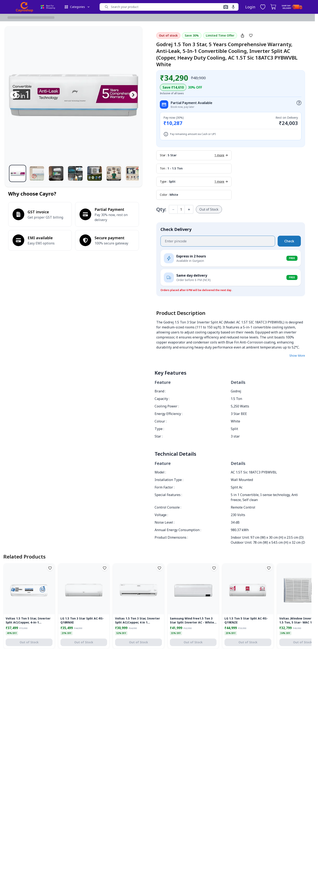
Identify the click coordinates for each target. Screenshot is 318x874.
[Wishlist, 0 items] (262, 6)
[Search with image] (225, 7)
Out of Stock (208, 209)
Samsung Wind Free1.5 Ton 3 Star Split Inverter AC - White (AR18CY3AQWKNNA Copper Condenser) (192, 620)
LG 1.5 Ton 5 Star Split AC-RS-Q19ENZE (246, 620)
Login (250, 6)
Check (289, 241)
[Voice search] (233, 7)
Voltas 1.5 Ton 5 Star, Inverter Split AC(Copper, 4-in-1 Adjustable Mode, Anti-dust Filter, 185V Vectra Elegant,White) (28, 620)
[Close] (303, 821)
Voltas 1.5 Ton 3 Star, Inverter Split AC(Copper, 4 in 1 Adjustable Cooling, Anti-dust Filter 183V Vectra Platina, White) (137, 620)
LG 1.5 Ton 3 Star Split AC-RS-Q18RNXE (82, 620)
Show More (297, 355)
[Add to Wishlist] (251, 35)
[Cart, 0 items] (273, 7)
